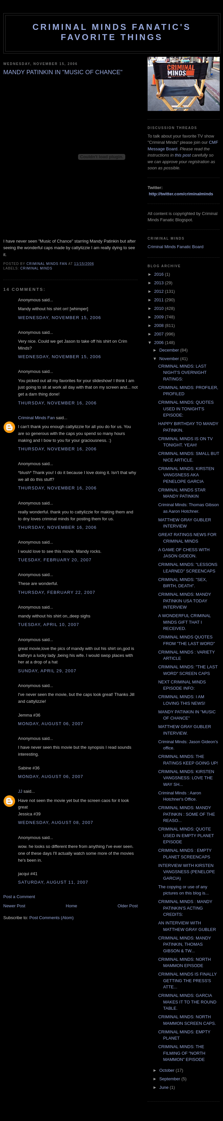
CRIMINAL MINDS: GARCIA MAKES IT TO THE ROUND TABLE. (187, 1002)
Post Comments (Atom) (52, 917)
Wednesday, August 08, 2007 (55, 822)
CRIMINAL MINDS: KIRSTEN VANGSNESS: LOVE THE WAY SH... (186, 778)
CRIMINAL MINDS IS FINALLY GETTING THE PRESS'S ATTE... (187, 980)
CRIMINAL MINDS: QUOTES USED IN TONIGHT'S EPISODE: (185, 409)
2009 (159, 316)
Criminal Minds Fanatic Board (176, 246)
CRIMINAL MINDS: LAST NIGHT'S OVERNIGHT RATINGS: (182, 372)
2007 (159, 334)
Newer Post (14, 905)
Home (71, 905)
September (170, 1078)
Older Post (128, 905)
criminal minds (36, 268)
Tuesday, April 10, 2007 (48, 624)
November (169, 358)
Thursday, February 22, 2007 (56, 592)
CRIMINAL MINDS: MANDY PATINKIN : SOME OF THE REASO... (186, 814)
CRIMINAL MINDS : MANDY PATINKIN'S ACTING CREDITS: (185, 908)
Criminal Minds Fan (36, 417)
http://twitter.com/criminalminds (181, 193)
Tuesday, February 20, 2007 (54, 559)
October (167, 1070)
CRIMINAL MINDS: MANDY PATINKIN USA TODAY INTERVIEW (184, 601)
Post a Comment (19, 896)
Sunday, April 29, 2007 (47, 670)
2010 (159, 308)
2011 (159, 299)
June (164, 1087)
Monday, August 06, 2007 (50, 723)
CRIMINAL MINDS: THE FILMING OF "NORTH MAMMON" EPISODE (181, 1053)
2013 (159, 282)
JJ (20, 791)
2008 (159, 325)
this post (183, 155)
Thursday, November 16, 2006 (57, 402)
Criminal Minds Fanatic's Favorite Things (111, 32)
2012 (159, 291)
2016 (159, 274)
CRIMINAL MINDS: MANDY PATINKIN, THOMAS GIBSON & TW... (184, 944)
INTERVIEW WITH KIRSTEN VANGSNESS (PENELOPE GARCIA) (186, 872)
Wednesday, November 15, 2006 (59, 317)
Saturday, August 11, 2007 (53, 882)
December (169, 350)
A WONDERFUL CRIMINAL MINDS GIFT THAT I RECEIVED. (184, 622)
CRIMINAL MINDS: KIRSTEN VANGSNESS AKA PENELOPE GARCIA (186, 475)
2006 (159, 342)
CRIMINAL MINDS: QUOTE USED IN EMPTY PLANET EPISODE (186, 835)
